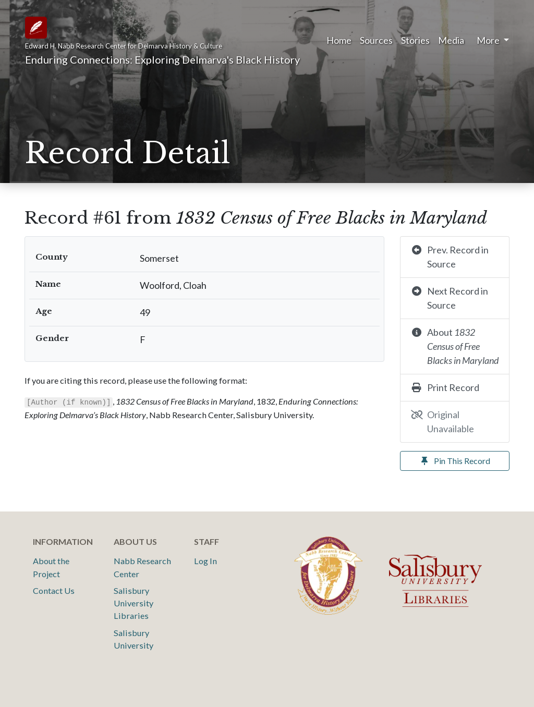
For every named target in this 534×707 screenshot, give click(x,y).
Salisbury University (133, 639)
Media (451, 40)
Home (338, 40)
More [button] (489, 40)
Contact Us (54, 590)
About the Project (51, 567)
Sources (376, 40)
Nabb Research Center (142, 567)
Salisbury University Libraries (133, 603)
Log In (205, 561)
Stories (415, 40)
